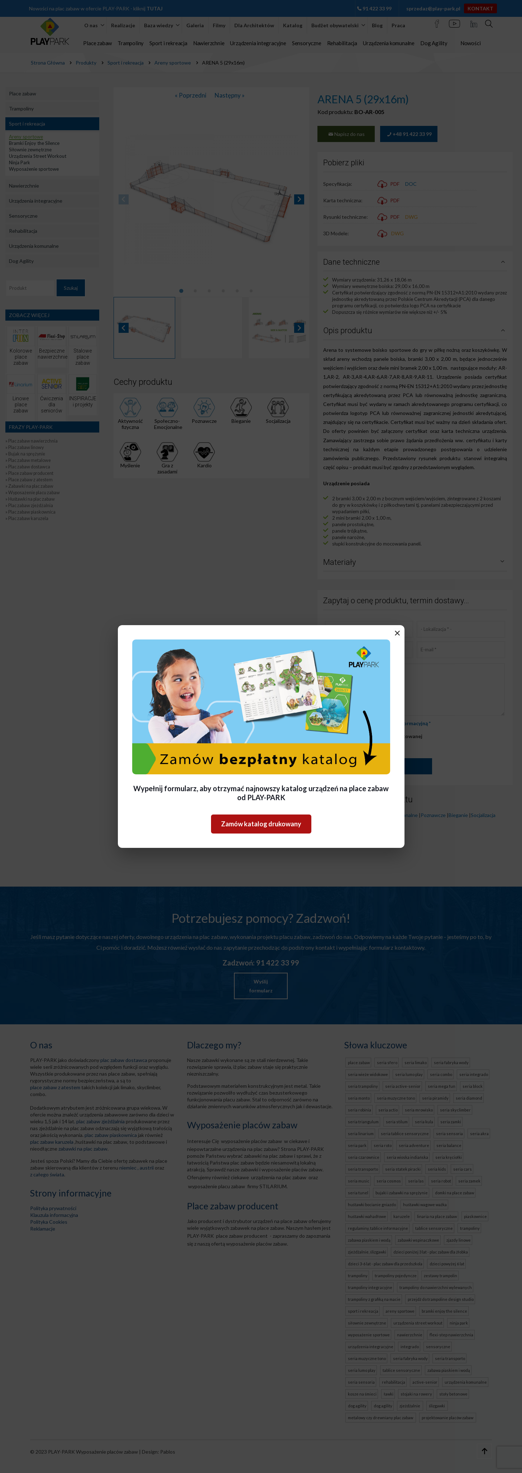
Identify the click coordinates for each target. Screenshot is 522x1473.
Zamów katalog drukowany (261, 824)
